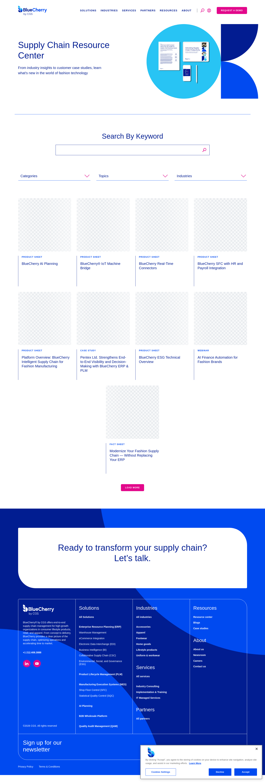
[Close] (256, 749)
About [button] (186, 10)
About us (198, 656)
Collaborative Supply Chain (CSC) (97, 662)
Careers (197, 667)
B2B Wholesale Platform (93, 723)
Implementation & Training (151, 699)
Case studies (200, 635)
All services (143, 683)
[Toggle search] (202, 10)
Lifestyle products (146, 656)
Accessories (143, 633)
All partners (143, 725)
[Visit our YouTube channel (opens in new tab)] (37, 670)
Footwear (141, 645)
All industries (144, 624)
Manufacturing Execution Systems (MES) (102, 691)
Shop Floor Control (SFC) (93, 697)
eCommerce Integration (92, 645)
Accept (245, 772)
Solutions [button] (88, 10)
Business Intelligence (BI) (93, 656)
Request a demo (232, 10)
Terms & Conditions (49, 773)
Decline (220, 772)
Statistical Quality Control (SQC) (96, 702)
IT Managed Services (148, 704)
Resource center (203, 624)
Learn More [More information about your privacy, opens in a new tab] (195, 763)
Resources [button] (168, 10)
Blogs (196, 629)
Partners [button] (148, 10)
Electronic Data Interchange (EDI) (97, 651)
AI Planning (86, 712)
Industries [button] (109, 10)
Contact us (199, 673)
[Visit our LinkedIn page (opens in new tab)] (26, 670)
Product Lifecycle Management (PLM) (100, 681)
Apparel (140, 639)
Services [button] (129, 10)
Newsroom (199, 662)
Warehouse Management (92, 639)
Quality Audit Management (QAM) (98, 733)
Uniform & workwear (148, 662)
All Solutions (86, 624)
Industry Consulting (147, 693)
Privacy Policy (25, 773)
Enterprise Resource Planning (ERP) (100, 633)
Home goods (143, 651)
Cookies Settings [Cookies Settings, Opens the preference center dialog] (160, 772)
